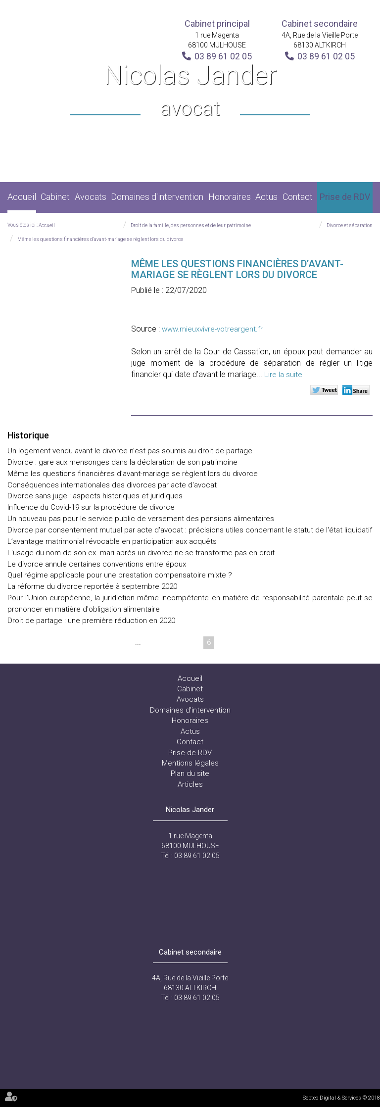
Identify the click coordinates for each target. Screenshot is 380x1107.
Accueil (21, 197)
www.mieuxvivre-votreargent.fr (212, 329)
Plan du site (190, 773)
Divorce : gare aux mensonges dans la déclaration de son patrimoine (123, 462)
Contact (298, 197)
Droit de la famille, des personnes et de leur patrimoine (191, 225)
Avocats (90, 197)
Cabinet (55, 197)
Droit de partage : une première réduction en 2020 (91, 620)
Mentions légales (190, 763)
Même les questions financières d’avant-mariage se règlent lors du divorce (100, 239)
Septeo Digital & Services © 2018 (341, 1098)
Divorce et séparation (350, 225)
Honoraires (229, 197)
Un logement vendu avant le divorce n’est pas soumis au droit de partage (131, 450)
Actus (266, 197)
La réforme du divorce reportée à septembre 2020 (92, 586)
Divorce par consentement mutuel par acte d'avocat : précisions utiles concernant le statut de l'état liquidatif (189, 530)
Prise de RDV (345, 197)
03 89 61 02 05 (223, 56)
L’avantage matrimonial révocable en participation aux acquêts (112, 541)
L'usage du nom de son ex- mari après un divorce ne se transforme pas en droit (141, 552)
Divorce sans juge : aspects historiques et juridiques (95, 495)
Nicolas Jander (190, 91)
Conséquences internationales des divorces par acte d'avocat (112, 485)
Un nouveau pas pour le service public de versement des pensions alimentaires (140, 518)
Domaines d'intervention (157, 197)
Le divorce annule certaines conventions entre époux (96, 564)
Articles (190, 784)
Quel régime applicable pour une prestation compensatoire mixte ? (119, 575)
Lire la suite (283, 374)
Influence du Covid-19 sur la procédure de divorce (91, 507)
